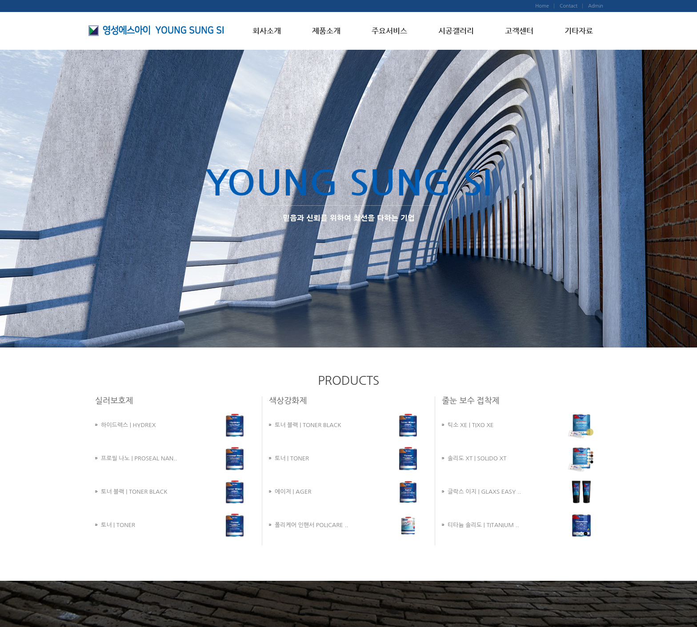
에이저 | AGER (293, 492)
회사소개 (266, 30)
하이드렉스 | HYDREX (128, 425)
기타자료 (579, 30)
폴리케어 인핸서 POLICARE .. (311, 525)
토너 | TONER (118, 525)
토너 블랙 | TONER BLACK (134, 492)
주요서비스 (389, 30)
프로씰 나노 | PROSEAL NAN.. (139, 458)
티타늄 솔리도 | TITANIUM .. (483, 525)
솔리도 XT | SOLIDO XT (477, 458)
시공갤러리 (456, 30)
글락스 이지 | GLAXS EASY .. (484, 492)
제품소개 (326, 30)
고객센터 (519, 30)
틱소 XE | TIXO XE (471, 425)
